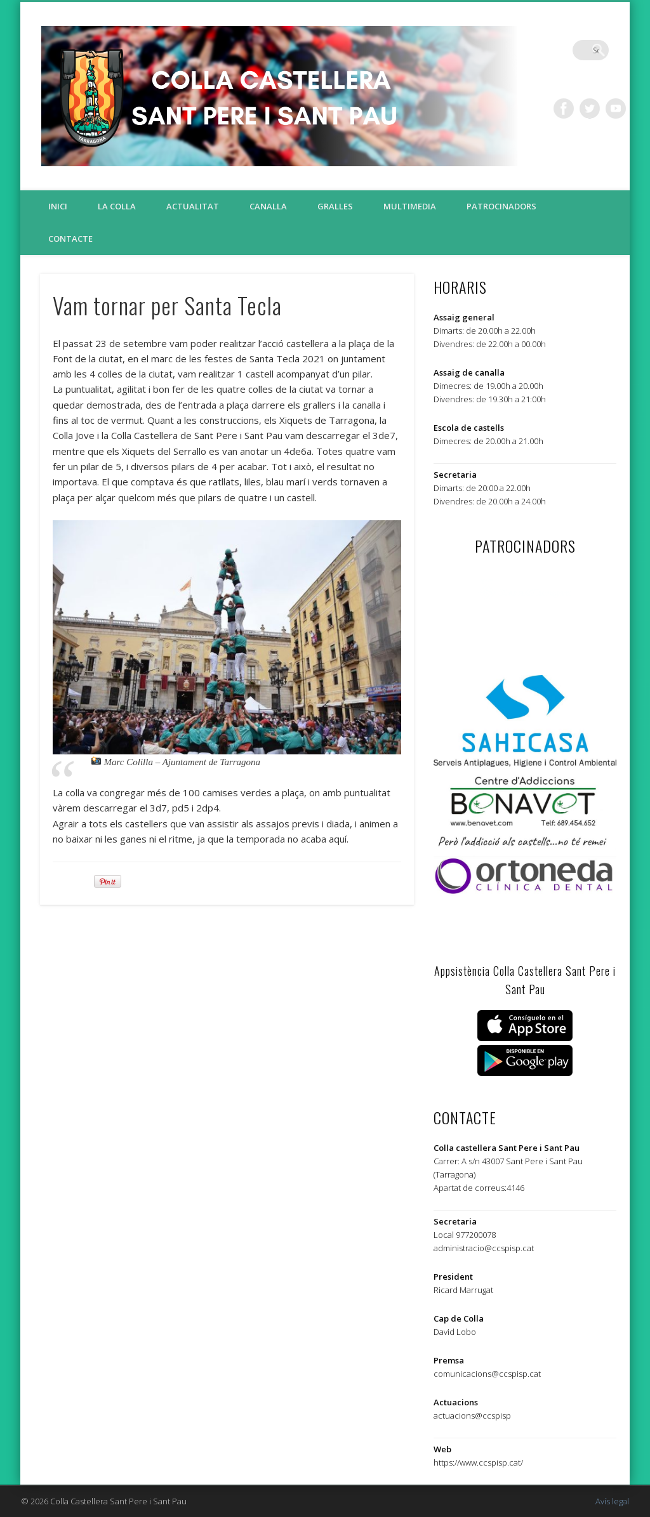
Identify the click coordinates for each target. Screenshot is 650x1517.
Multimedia (409, 206)
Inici (57, 206)
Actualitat (192, 206)
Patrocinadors (501, 206)
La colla (117, 206)
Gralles (335, 206)
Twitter (590, 108)
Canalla (268, 206)
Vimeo (616, 108)
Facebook (564, 108)
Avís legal (612, 1501)
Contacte (70, 238)
